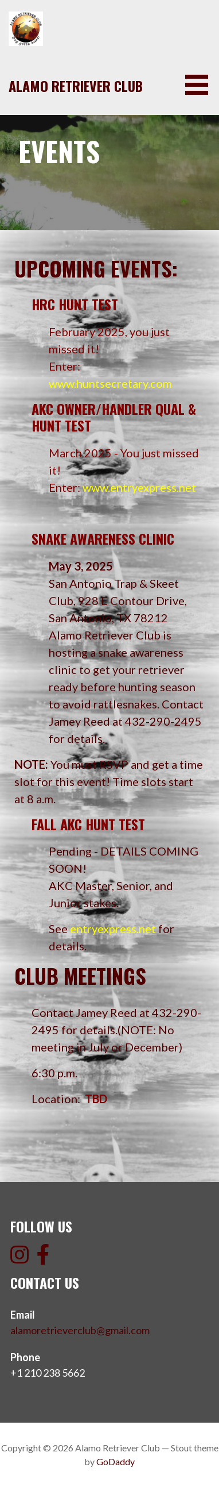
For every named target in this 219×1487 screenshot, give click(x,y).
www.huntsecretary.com (110, 383)
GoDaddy (115, 1461)
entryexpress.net (113, 928)
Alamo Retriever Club (76, 85)
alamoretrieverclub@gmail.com (80, 1330)
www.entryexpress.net (139, 487)
